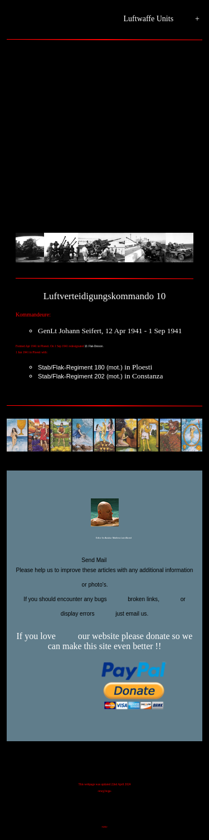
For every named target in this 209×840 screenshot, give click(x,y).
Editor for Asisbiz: (104, 538)
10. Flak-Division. (94, 346)
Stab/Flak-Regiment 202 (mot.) (80, 376)
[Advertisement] (104, 141)
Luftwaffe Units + (162, 19)
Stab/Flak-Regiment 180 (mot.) (80, 367)
